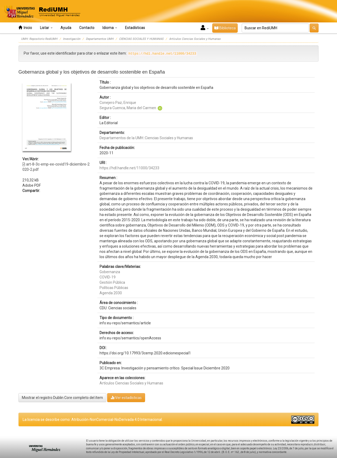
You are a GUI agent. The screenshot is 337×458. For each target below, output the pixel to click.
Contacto (87, 28)
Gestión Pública (112, 282)
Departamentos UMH (99, 39)
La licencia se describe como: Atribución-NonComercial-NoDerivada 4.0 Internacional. (93, 419)
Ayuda (66, 28)
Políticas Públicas (114, 288)
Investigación (71, 39)
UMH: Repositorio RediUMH (39, 39)
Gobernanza (110, 272)
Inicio (25, 27)
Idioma (109, 28)
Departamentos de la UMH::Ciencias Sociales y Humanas (146, 138)
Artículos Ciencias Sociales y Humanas (195, 39)
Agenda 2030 (111, 293)
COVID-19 (108, 277)
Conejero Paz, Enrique (118, 102)
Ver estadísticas (126, 397)
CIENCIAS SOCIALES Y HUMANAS (141, 39)
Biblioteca (225, 28)
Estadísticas (135, 28)
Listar (46, 28)
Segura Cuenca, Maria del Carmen (128, 108)
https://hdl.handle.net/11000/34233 (129, 168)
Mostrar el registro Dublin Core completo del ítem (62, 398)
